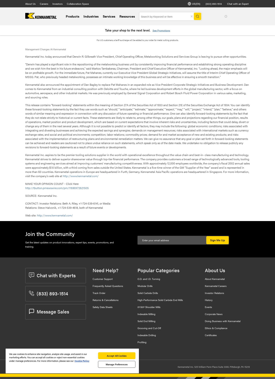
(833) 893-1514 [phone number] (214, 3)
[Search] (197, 16)
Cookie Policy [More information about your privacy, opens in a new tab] (82, 360)
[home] (41, 18)
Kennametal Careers (216, 286)
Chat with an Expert (238, 3)
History (209, 300)
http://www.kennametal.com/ (81, 176)
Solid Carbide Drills (148, 293)
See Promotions (161, 30)
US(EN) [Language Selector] (194, 3)
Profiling (142, 342)
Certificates (211, 335)
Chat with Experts (52, 275)
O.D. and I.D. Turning (149, 279)
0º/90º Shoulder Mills (149, 307)
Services (109, 16)
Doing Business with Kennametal (222, 321)
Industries (91, 16)
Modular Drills (145, 286)
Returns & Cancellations (106, 300)
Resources (127, 16)
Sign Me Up (217, 240)
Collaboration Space (78, 3)
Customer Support (103, 279)
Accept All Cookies (117, 355)
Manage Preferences (117, 364)
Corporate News (214, 314)
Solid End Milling (146, 321)
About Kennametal (215, 279)
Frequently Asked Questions (108, 286)
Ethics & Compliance (216, 328)
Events (208, 307)
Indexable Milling (146, 314)
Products (72, 16)
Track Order (99, 293)
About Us (30, 3)
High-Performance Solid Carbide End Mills (160, 300)
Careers (44, 3)
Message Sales (49, 311)
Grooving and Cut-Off (149, 328)
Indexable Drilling (147, 335)
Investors (57, 3)
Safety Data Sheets (103, 307)
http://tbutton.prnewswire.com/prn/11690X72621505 (57, 188)
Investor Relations (214, 293)
